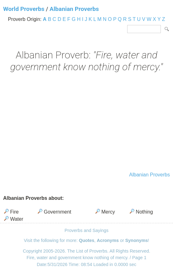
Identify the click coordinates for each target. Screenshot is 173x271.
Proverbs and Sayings (86, 230)
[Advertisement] (86, 122)
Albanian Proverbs (74, 8)
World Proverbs (23, 8)
